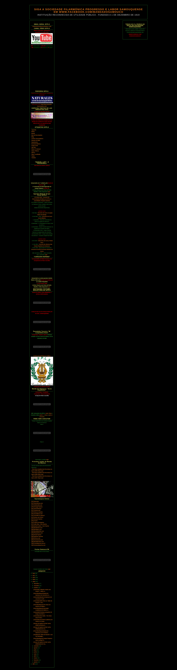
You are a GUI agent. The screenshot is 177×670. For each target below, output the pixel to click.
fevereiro (36, 660)
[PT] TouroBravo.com (37, 513)
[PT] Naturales (35, 501)
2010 (34, 577)
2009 (34, 579)
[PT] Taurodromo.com (37, 503)
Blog (32, 136)
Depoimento (34, 142)
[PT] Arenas (34, 520)
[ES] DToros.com (35, 538)
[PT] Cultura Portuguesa (37, 522)
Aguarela (33, 129)
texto (47, 413)
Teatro (33, 156)
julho (35, 650)
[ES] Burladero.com (36, 529)
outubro (36, 587)
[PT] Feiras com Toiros (37, 517)
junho (35, 652)
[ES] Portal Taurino (36, 534)
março (35, 658)
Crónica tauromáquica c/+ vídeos (41, 355)
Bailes (33, 131)
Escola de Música (36, 143)
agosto (36, 648)
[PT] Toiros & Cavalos (37, 512)
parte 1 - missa (43, 415)
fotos (50, 413)
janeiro (36, 662)
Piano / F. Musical (35, 149)
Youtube (33, 157)
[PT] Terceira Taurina (36, 519)
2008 (34, 581)
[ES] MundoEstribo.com (37, 531)
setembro (36, 646)
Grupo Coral (34, 145)
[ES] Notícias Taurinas (37, 536)
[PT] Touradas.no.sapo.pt (37, 515)
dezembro (36, 583)
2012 (34, 573)
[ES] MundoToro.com (36, 527)
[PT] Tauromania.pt (36, 508)
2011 (34, 575)
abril (35, 656)
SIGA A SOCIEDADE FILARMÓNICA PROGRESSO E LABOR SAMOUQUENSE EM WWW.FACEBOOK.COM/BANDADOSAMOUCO (88, 10)
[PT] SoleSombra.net (36, 505)
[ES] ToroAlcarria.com (37, 539)
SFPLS (33, 152)
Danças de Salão (35, 140)
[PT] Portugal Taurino (37, 506)
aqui (49, 191)
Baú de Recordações (36, 135)
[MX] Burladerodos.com (37, 541)
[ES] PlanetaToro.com (37, 532)
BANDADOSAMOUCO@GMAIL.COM (42, 26)
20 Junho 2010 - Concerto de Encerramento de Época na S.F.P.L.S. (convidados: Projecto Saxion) (41, 199)
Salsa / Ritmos (35, 150)
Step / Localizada (35, 154)
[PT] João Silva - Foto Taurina (39, 524)
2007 (34, 664)
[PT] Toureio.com (35, 510)
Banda (33, 133)
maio (35, 654)
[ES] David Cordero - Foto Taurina (40, 526)
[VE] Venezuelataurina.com (38, 545)
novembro (36, 585)
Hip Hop (33, 147)
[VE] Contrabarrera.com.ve (38, 543)
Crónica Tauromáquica (37, 138)
